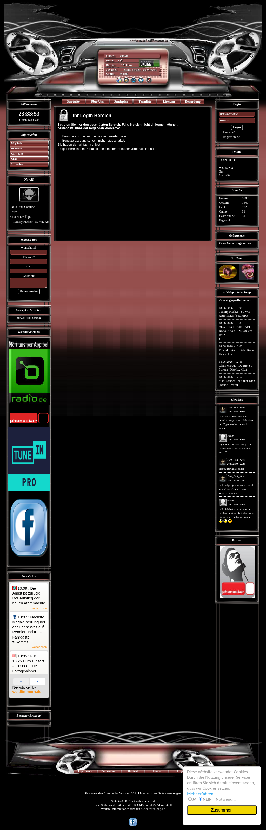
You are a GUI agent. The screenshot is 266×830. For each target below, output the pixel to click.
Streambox (15, 164)
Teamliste (145, 101)
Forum (157, 771)
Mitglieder (15, 143)
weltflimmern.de (27, 691)
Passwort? (227, 132)
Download (15, 148)
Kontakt (133, 771)
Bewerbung (193, 101)
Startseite (73, 101)
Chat (12, 158)
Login (180, 771)
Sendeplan (121, 101)
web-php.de (157, 809)
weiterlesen (39, 608)
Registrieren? (229, 137)
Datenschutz (109, 771)
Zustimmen (222, 810)
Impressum (85, 771)
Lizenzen (169, 101)
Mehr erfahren (200, 793)
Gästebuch (15, 153)
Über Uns (97, 101)
